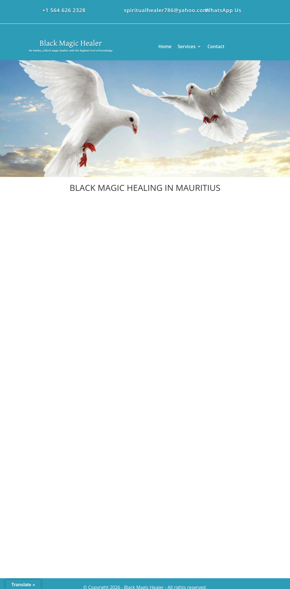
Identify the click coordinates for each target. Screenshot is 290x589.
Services (187, 46)
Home (164, 46)
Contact (215, 46)
